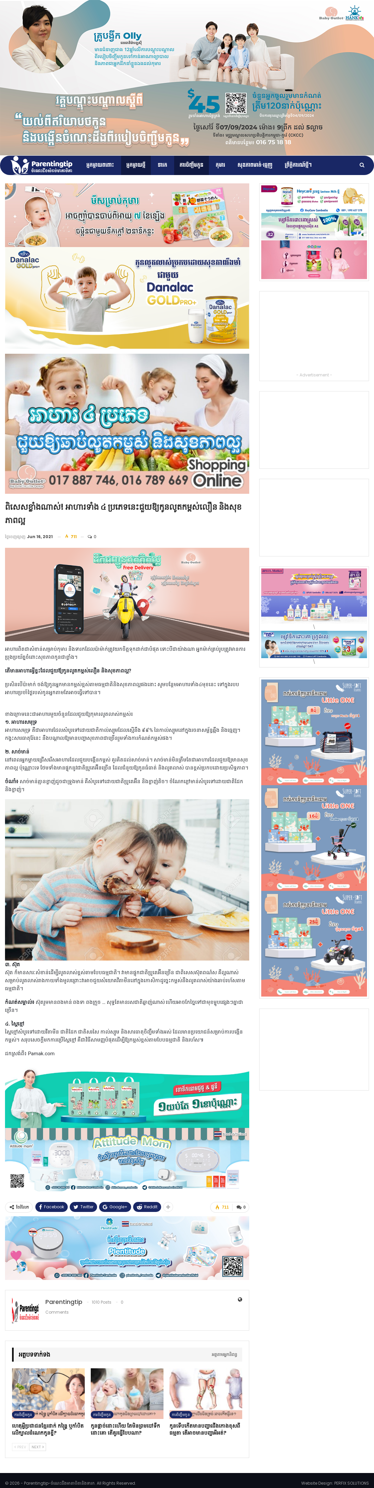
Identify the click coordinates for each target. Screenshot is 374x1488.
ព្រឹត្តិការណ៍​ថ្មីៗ (298, 165)
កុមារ (221, 165)
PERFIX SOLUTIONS (351, 1483)
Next (38, 1446)
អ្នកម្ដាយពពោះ (100, 165)
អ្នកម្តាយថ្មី (135, 165)
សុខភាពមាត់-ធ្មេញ (255, 165)
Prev (20, 1446)
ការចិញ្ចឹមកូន (191, 165)
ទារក (162, 165)
